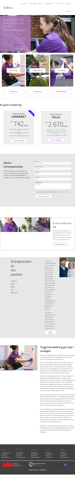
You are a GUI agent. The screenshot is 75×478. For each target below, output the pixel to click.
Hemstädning (24, 4)
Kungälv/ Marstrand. (17, 38)
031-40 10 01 (3, 460)
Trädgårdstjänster (50, 4)
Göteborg (6, 36)
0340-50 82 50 (48, 460)
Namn (37, 166)
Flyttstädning (33, 3)
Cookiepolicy (42, 474)
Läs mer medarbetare (60, 249)
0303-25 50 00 (18, 460)
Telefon (37, 182)
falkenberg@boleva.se (64, 462)
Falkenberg (61, 408)
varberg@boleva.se (49, 462)
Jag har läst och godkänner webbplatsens (52, 197)
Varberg (11, 36)
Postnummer (39, 171)
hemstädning (64, 381)
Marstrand (18, 454)
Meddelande (38, 187)
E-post (37, 177)
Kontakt (68, 4)
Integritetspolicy (33, 474)
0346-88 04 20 (63, 460)
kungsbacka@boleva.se (35, 462)
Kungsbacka (6, 38)
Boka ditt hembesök (19, 145)
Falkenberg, (17, 36)
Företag (40, 4)
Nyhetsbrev (68, 11)
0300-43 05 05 (33, 460)
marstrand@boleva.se (20, 462)
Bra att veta (60, 4)
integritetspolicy (64, 197)
